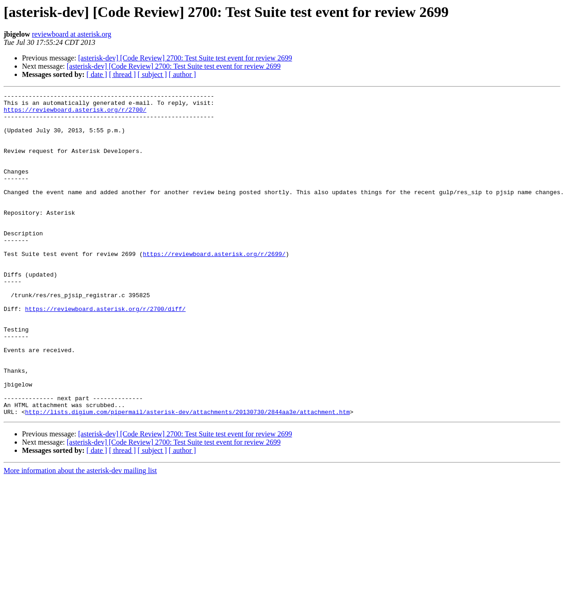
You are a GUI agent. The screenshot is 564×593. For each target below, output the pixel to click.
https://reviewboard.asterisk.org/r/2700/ (75, 113)
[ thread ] (122, 74)
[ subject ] (152, 74)
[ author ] (182, 74)
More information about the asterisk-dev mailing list (80, 535)
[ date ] (96, 74)
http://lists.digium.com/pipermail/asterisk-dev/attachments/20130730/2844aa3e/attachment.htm (187, 476)
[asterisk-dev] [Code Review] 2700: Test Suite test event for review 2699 (185, 58)
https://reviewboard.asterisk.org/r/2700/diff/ (105, 352)
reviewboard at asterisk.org (71, 34)
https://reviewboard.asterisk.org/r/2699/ (214, 287)
